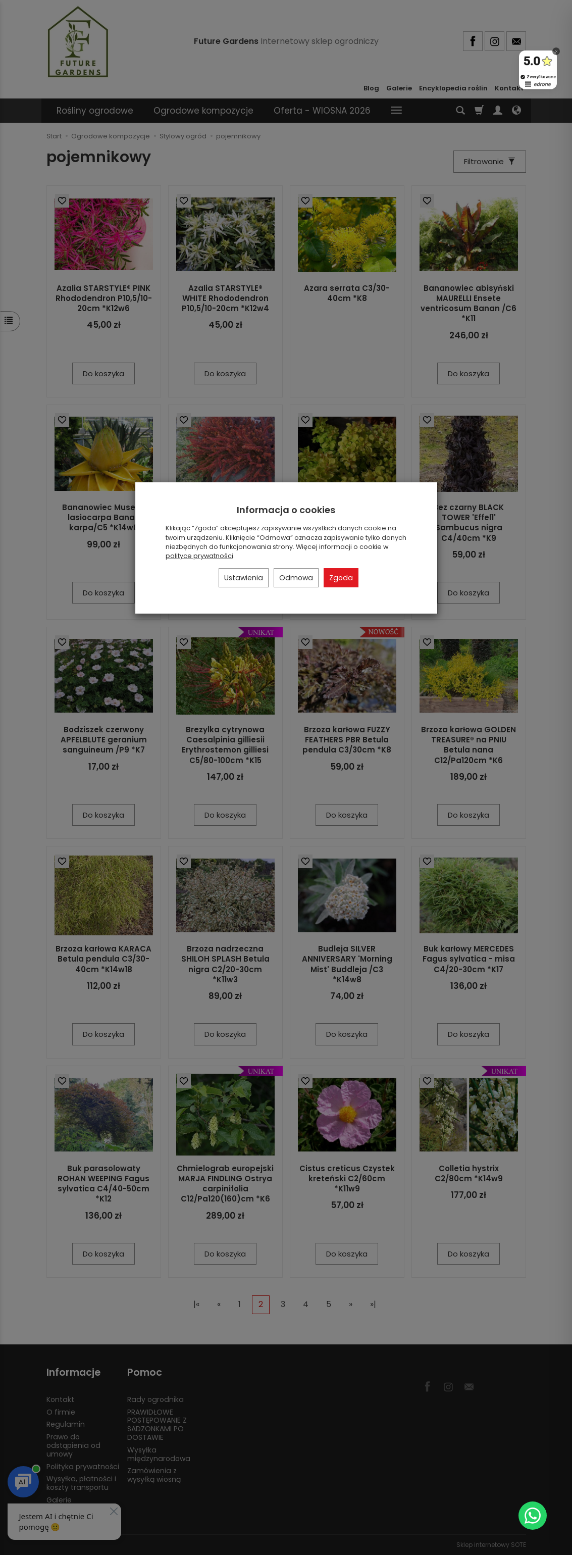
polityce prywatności (199, 555)
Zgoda (341, 578)
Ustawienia (243, 578)
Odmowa (296, 578)
